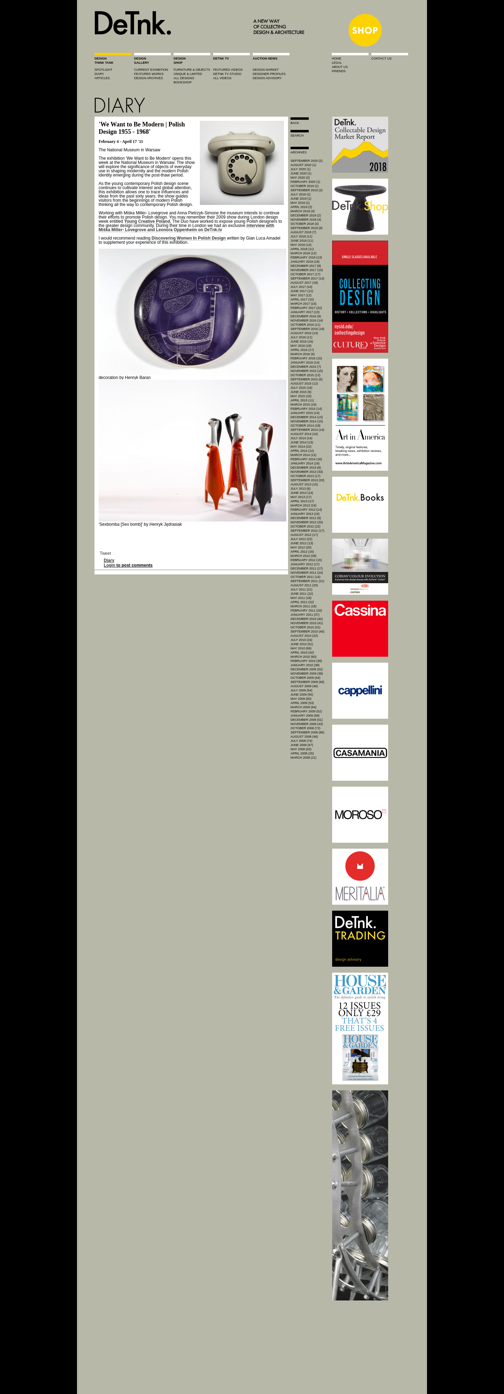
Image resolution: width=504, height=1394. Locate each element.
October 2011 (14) (305, 577)
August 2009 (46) (304, 686)
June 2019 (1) (301, 198)
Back (294, 123)
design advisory (267, 78)
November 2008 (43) (306, 724)
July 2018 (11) (301, 236)
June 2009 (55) (301, 694)
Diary (109, 560)
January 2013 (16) (305, 514)
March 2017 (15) (303, 303)
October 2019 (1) (304, 186)
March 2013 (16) (303, 505)
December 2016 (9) (305, 316)
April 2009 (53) (302, 703)
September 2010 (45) (307, 631)
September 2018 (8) (306, 228)
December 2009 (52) (306, 669)
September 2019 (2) (306, 190)
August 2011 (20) (304, 585)
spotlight (103, 69)
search (297, 135)
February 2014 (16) (306, 459)
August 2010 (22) (304, 635)
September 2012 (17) (307, 530)
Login (109, 565)
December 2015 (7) (305, 366)
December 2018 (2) (305, 215)
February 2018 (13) (306, 257)
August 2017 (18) (304, 282)
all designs (184, 78)
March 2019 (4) (302, 211)
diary (99, 74)
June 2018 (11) (301, 240)
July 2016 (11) (301, 337)
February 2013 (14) (306, 509)
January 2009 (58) (305, 715)
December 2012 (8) (305, 518)
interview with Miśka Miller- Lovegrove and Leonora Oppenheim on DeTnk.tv (186, 227)
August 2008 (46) (304, 736)
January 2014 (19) (305, 463)
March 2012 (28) (303, 556)
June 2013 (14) (301, 493)
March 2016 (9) (302, 354)
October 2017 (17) (305, 274)
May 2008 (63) (301, 749)
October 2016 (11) (305, 324)
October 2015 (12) (305, 375)
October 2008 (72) (305, 728)
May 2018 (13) (301, 245)
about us (340, 67)
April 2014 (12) (302, 451)
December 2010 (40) (306, 619)
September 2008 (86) (307, 732)
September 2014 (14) (307, 430)
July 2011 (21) (301, 589)
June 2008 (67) (301, 745)
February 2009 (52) (306, 711)
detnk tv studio (227, 74)
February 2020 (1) (305, 182)
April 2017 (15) (302, 299)
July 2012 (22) (301, 539)
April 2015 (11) (302, 400)
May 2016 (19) (301, 345)
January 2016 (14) (305, 362)
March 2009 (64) (303, 707)
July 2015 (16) (301, 387)
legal (337, 62)
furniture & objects (192, 69)
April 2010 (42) (302, 652)
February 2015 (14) (306, 408)
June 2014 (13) (301, 442)
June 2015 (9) (301, 392)
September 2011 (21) (307, 581)
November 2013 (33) (306, 472)
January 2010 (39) (305, 665)
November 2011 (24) (306, 572)
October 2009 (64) (305, 677)
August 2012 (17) (304, 535)
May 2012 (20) (301, 547)
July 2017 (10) (301, 287)
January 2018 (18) (305, 261)
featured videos (228, 69)
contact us (381, 58)
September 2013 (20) (307, 480)
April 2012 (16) (302, 551)
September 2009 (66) (307, 682)
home (336, 58)
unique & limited (188, 74)
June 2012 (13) (301, 543)
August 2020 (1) (303, 165)
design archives (148, 78)
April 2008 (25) (302, 753)
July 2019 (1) (300, 194)
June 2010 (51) (301, 644)
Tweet (105, 553)
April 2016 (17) (302, 350)
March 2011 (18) (303, 606)
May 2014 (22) (301, 446)
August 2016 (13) (304, 333)
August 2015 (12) (304, 383)
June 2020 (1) (301, 173)
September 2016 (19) (307, 329)
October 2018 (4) (304, 224)
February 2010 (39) (306, 661)
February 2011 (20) (306, 610)
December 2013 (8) (305, 467)
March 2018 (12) (303, 253)
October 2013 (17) (305, 476)
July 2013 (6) (300, 488)
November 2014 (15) (306, 421)
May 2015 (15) (301, 396)
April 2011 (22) (302, 602)
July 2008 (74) (301, 741)
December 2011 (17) (306, 568)
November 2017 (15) (306, 270)
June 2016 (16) (301, 341)
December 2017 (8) (305, 266)
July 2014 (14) (301, 438)
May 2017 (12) (301, 295)
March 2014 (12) (303, 455)
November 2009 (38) (306, 673)
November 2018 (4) (305, 219)
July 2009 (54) (301, 690)
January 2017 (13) (305, 312)
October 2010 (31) (305, 627)
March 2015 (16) (303, 404)
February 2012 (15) (306, 560)
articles (102, 78)
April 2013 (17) (302, 501)
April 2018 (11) (302, 249)
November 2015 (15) (306, 371)
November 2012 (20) (306, 522)
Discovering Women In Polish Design (188, 238)
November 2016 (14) (306, 320)
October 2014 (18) (305, 425)
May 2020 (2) (300, 177)
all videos (222, 78)
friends (339, 71)
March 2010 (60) (303, 656)
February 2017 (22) (306, 308)
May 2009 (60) (301, 699)
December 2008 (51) (306, 720)
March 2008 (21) (303, 757)
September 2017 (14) (307, 278)
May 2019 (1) (300, 203)
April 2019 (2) (301, 207)
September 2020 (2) (306, 161)
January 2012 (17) (305, 564)
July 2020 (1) (300, 169)
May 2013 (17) (301, 497)
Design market (266, 69)
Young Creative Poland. (148, 221)
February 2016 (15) (306, 358)
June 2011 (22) (301, 593)
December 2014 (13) (306, 417)
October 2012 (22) (305, 526)
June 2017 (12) (301, 291)
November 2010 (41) (306, 623)
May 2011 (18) (301, 598)
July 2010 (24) (301, 640)
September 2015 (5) (306, 379)
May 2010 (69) (301, 648)
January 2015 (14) (305, 413)
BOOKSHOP (183, 82)
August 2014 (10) (304, 434)
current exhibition (151, 69)
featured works (148, 74)
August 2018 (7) (303, 232)
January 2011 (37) (305, 614)
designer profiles (269, 74)
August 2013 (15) (304, 484)
